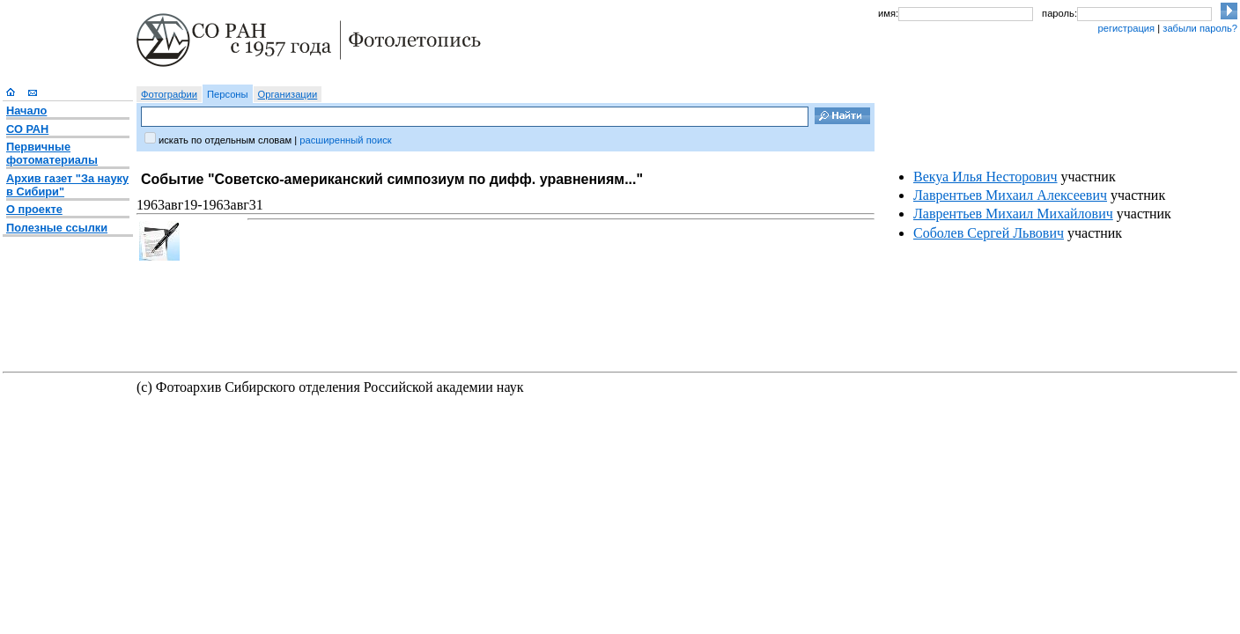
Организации (288, 94)
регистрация (1126, 28)
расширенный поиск (345, 140)
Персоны (227, 94)
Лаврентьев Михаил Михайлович (1013, 213)
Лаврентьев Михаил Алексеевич (1010, 195)
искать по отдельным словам (225, 140)
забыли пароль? (1199, 28)
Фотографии (169, 94)
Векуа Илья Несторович (985, 176)
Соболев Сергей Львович (988, 232)
